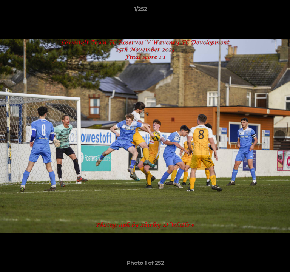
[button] (262, 11)
